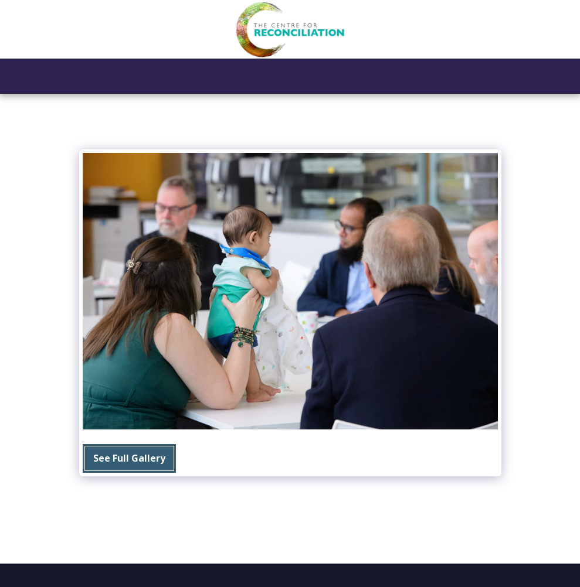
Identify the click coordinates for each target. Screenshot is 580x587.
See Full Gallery (129, 458)
